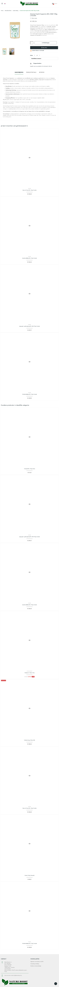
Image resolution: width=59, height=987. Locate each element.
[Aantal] (31, 42)
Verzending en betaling (34, 963)
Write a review (34, 18)
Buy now (44, 47)
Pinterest (39, 55)
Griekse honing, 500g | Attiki (29, 740)
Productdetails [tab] (31, 72)
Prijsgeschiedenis (37, 63)
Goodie (29, 188)
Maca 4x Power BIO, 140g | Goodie (29, 190)
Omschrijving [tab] (19, 72)
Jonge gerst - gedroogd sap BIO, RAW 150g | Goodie (29, 326)
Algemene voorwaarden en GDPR (36, 961)
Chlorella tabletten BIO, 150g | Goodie (29, 394)
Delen (34, 55)
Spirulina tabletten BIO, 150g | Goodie (29, 258)
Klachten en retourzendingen (35, 966)
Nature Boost (29, 671)
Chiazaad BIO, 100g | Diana (29, 468)
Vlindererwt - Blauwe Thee (29, 672)
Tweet (37, 55)
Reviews (41, 72)
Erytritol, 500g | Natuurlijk (29, 875)
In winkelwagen (45, 42)
